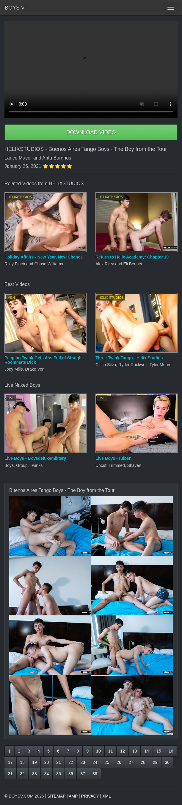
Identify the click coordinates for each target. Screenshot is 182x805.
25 (107, 762)
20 (46, 762)
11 (110, 751)
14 (146, 751)
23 (82, 762)
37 (82, 773)
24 (94, 762)
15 (158, 751)
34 (46, 773)
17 (10, 762)
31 (10, 773)
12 (122, 751)
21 (58, 762)
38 (94, 773)
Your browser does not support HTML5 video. (91, 69)
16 (171, 751)
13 (134, 751)
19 (34, 762)
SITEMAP (56, 796)
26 (119, 762)
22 (70, 762)
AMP (73, 796)
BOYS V (15, 8)
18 (22, 762)
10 (98, 751)
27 (131, 762)
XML (106, 796)
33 (34, 773)
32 (22, 773)
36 (70, 773)
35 (58, 773)
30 (167, 762)
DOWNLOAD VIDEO (91, 132)
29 (155, 762)
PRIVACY (90, 796)
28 (143, 762)
